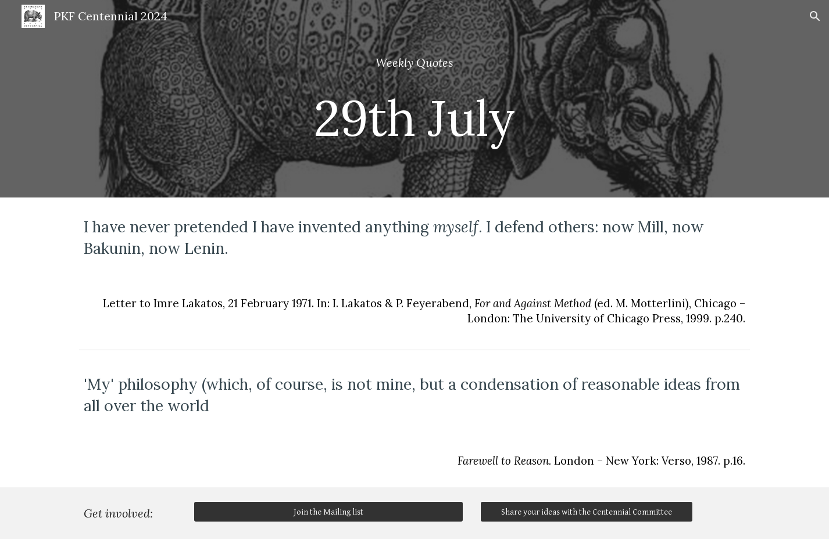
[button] (815, 16)
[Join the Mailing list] (328, 511)
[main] (414, 99)
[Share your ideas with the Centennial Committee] (586, 511)
